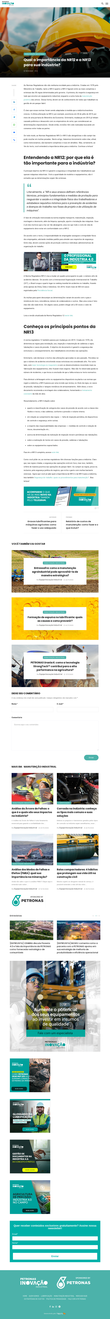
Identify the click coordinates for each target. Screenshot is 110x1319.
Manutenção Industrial (34, 54)
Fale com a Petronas (77, 1299)
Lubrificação (64, 803)
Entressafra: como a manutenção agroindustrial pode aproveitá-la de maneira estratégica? (55, 571)
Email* (15, 1234)
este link (55, 452)
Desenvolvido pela (50, 1314)
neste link (69, 315)
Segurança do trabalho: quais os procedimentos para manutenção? (61, 477)
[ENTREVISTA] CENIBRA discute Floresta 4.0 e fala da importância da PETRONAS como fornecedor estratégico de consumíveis (30, 948)
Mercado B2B (81, 1296)
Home (25, 1296)
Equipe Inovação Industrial (50, 580)
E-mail (60, 704)
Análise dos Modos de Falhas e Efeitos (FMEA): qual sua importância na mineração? (31, 873)
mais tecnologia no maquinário (44, 365)
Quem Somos (34, 1296)
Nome (15, 704)
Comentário (17, 718)
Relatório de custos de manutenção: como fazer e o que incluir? (82, 524)
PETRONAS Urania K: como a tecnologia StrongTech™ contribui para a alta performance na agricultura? (55, 666)
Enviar (55, 1256)
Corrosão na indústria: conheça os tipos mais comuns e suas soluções (77, 812)
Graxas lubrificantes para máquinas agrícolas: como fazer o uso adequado (41, 524)
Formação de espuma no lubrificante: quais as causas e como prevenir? (55, 619)
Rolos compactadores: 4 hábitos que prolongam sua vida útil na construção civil (77, 873)
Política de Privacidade (56, 1299)
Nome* (15, 1243)
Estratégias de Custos (34, 1299)
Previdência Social (44, 290)
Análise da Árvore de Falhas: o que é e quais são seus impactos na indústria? (32, 812)
